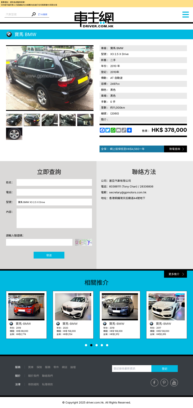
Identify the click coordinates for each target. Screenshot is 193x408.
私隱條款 (47, 384)
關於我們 (33, 375)
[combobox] (18, 14)
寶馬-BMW (19, 323)
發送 (49, 255)
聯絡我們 (47, 375)
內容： (10, 211)
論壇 (73, 367)
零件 (56, 367)
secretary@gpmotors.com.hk (127, 192)
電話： (10, 192)
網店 (64, 367)
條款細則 (33, 384)
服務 (47, 367)
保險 (39, 367)
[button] (86, 345)
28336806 (146, 186)
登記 (164, 368)
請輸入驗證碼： (15, 235)
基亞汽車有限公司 (120, 180)
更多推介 (174, 274)
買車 (30, 367)
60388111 (115, 186)
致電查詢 (174, 149)
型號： (10, 202)
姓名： (10, 182)
